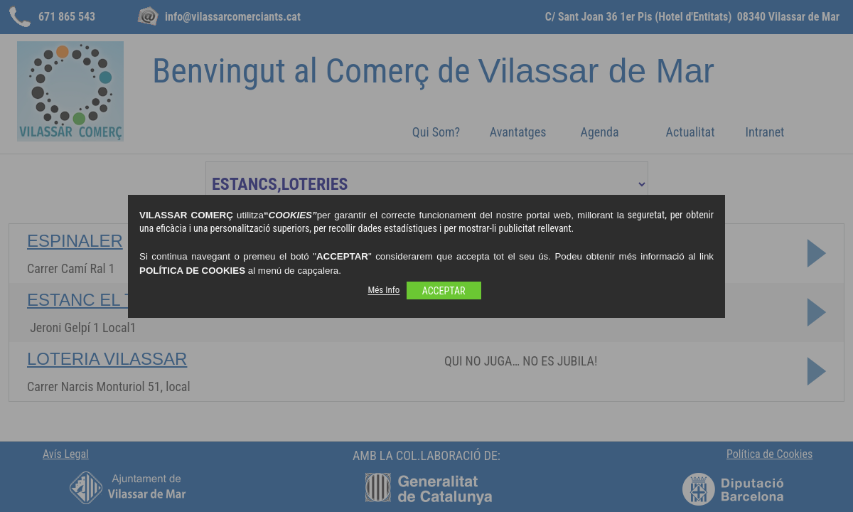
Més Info (383, 290)
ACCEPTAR (444, 291)
